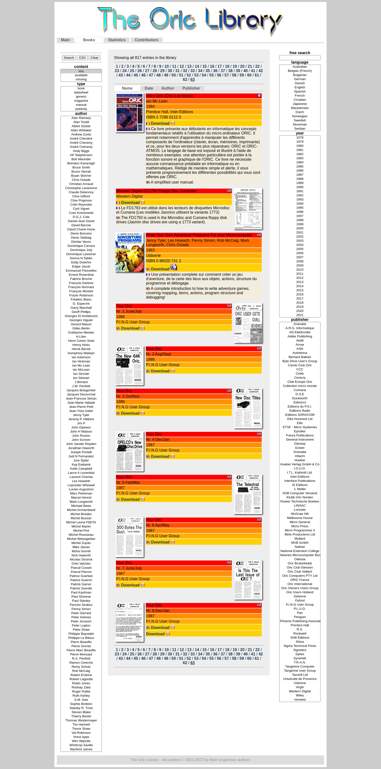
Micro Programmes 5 (299, 530)
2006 (299, 253)
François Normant (81, 287)
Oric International (299, 584)
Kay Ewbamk (81, 465)
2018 (299, 303)
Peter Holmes (81, 617)
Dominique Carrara (81, 246)
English (299, 87)
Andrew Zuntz (81, 135)
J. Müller (299, 489)
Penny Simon (81, 609)
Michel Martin (81, 527)
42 (261, 71)
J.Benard (81, 382)
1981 (299, 150)
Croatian (299, 100)
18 (227, 66)
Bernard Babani (299, 357)
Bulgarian (299, 75)
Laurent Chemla (81, 477)
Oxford (299, 601)
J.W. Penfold (81, 386)
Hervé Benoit (81, 349)
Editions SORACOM (299, 415)
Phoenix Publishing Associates (299, 621)
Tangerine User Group (299, 671)
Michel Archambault (81, 510)
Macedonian (299, 108)
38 (230, 71)
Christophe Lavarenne (81, 188)
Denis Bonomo (81, 234)
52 (189, 75)
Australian (299, 67)
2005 (299, 249)
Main (65, 40)
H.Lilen (81, 337)
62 (185, 79)
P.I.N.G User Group (299, 605)
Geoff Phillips (81, 312)
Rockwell (299, 634)
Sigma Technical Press (299, 646)
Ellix (299, 423)
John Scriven (81, 440)
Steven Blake (81, 712)
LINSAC (299, 506)
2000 (299, 228)
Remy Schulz (81, 667)
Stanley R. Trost (81, 708)
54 (204, 75)
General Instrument (299, 440)
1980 (299, 146)
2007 (299, 257)
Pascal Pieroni (81, 572)
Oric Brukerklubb (299, 563)
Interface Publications (299, 481)
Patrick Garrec (81, 584)
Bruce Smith (81, 168)
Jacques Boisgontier (81, 390)
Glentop (299, 444)
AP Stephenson (81, 155)
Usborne (299, 683)
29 (162, 71)
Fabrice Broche (81, 279)
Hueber (299, 460)
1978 (299, 138)
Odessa (299, 559)
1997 (299, 216)
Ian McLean (81, 370)
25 (132, 71)
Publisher (191, 88)
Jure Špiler (81, 461)
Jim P (81, 423)
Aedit (299, 341)
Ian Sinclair (81, 374)
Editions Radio (299, 411)
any (81, 71)
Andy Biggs (81, 151)
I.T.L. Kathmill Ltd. (299, 473)
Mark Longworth (81, 502)
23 (117, 71)
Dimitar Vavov (81, 242)
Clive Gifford (81, 196)
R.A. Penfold (81, 659)
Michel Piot (81, 531)
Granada (299, 324)
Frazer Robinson (81, 295)
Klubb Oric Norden (299, 497)
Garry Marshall (81, 308)
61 (257, 75)
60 (249, 75)
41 (253, 71)
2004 (299, 245)
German (299, 79)
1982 (299, 154)
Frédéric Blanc (81, 300)
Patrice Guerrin (81, 580)
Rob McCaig (81, 671)
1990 (299, 187)
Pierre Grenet (81, 646)
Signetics (299, 650)
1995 (299, 208)
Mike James (81, 547)
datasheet (81, 93)
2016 (299, 295)
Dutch (299, 112)
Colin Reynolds (81, 205)
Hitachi (299, 456)
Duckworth (299, 398)
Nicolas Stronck (81, 560)
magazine (81, 101)
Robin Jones (81, 683)
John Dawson (81, 428)
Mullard (299, 539)
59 (242, 75)
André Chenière (81, 139)
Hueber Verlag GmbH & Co (299, 464)
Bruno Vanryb (81, 172)
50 (174, 75)
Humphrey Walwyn (81, 353)
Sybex (299, 654)
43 (121, 75)
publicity (81, 109)
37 (223, 71)
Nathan (299, 547)
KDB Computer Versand (299, 493)
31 (177, 71)
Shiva (299, 642)
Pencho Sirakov (81, 605)
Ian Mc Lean (81, 366)
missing (81, 79)
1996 (299, 212)
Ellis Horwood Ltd (299, 419)
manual (81, 105)
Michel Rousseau (81, 535)
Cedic (299, 374)
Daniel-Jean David (81, 221)
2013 (299, 282)
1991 (299, 191)
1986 (299, 171)
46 (143, 75)
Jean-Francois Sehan (81, 399)
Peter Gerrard (81, 613)
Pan (299, 613)
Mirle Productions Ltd (299, 535)
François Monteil (81, 291)
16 (212, 66)
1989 (299, 183)
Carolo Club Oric (299, 365)
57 (227, 75)
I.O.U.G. (299, 469)
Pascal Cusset (81, 568)
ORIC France (299, 580)
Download (163, 123)
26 (140, 71)
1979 (299, 142)
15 (204, 66)
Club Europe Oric (299, 382)
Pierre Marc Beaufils (81, 650)
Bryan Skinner (81, 176)
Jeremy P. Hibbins (81, 419)
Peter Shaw (81, 630)
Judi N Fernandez (81, 456)
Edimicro (299, 403)
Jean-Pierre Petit (81, 407)
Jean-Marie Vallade (81, 403)
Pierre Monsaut (81, 654)
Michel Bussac (81, 518)
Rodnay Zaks (81, 687)
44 (128, 75)
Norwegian (299, 116)
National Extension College (299, 551)
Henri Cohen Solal (81, 341)
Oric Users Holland (299, 592)
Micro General (299, 522)
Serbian (299, 129)
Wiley (299, 696)
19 (235, 66)
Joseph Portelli (81, 452)
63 (192, 79)
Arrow (299, 345)
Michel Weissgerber (81, 539)
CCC (299, 370)
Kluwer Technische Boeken (299, 502)
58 (234, 75)
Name (127, 88)
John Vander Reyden (81, 444)
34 (200, 71)
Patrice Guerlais (81, 576)
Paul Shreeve (81, 597)
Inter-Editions (299, 477)
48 (158, 75)
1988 (299, 179)
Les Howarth (81, 481)
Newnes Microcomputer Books (299, 555)
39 (238, 71)
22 (257, 66)
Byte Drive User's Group (299, 361)
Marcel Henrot (81, 498)
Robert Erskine (81, 675)
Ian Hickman (81, 361)
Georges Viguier (81, 320)
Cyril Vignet (81, 209)
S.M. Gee (81, 700)
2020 (299, 311)
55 (211, 75)
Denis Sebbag (81, 238)
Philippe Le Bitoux (81, 638)
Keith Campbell (81, 469)
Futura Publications (299, 436)
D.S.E (299, 394)
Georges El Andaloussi (81, 316)
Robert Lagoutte (81, 679)
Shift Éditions (299, 638)
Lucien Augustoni (81, 489)
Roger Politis (81, 692)
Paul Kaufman (81, 593)
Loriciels (299, 510)
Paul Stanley (81, 601)
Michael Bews (81, 506)
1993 (299, 200)
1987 (299, 175)
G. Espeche (81, 304)
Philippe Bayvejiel (81, 634)
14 (197, 66)
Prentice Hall (299, 625)
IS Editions (299, 485)
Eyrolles (299, 431)
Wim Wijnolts (81, 741)
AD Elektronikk (299, 332)
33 (192, 71)
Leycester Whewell (81, 485)
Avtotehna (299, 353)
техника (299, 700)
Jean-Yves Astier (81, 411)
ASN (299, 349)
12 (182, 66)
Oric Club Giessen (299, 568)
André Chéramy (81, 147)
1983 (299, 158)
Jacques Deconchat (81, 395)
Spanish (299, 92)
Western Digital (299, 691)
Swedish (299, 120)
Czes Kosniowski (81, 213)
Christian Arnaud (81, 184)
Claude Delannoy (81, 192)
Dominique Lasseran (81, 254)
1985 (299, 167)
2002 (299, 237)
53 (196, 75)
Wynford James (81, 749)
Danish (299, 83)
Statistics (116, 40)
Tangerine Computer (299, 667)
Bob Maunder (81, 159)
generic (81, 97)
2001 (299, 233)
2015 (299, 290)
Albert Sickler (81, 126)
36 (215, 71)
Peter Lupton (81, 626)
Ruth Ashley (81, 696)
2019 (299, 307)
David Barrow (81, 225)
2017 (299, 299)
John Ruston (81, 436)
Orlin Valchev (81, 564)
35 (208, 71)
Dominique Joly (81, 250)
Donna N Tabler (81, 258)
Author (167, 88)
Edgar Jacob (81, 267)
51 (181, 75)
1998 (299, 220)
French (299, 96)
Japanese (299, 104)
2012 (299, 278)
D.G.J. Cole (81, 217)
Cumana (299, 390)
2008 (299, 261)
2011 (299, 274)
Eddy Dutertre (81, 262)
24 (124, 71)
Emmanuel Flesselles (81, 271)
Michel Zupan (81, 543)
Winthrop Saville (81, 745)
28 (155, 71)
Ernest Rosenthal (81, 275)
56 (219, 75)
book (81, 88)
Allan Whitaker (81, 130)
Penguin (299, 617)
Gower (299, 448)
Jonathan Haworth (81, 448)
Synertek (299, 658)
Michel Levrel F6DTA (81, 522)
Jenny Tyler (81, 415)
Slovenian (299, 125)
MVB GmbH (299, 543)
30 (170, 71)
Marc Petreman (81, 494)
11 (174, 66)
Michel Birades (81, 514)
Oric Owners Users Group (299, 588)
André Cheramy (81, 143)
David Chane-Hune (81, 229)
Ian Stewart (81, 378)
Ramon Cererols (81, 663)
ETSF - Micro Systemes (299, 427)
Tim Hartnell (81, 725)
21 (250, 66)
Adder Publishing (299, 336)
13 (189, 66)
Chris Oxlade (81, 180)
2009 (299, 266)
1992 (299, 195)
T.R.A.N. (299, 662)
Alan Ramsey (81, 118)
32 (185, 71)
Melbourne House (299, 518)
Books (89, 40)
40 (245, 71)
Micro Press (299, 526)
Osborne (299, 596)
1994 (299, 204)
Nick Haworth (81, 555)
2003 (299, 241)
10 (167, 66)
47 (151, 75)
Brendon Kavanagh (81, 163)
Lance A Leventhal (81, 473)
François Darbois (81, 283)
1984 (299, 162)
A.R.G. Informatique (299, 328)
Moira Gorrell (81, 551)
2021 (299, 315)
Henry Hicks (81, 345)
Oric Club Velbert (299, 572)
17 (219, 66)
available (81, 75)
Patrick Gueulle (81, 588)
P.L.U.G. (299, 609)
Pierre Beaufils (81, 642)
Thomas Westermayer (81, 721)
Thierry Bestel (81, 716)
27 (147, 71)
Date (149, 88)
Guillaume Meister (81, 333)
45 (136, 75)
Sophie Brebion (81, 704)
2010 (299, 270)
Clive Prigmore (81, 201)
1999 (299, 224)
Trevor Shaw (81, 729)
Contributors (146, 40)
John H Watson (81, 432)
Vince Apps (81, 737)
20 (242, 66)
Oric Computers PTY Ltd (299, 576)
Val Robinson (81, 733)
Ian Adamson (81, 357)
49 (166, 75)
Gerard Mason (81, 324)
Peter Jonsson (81, 621)
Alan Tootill (81, 122)
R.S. (299, 629)
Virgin (299, 687)
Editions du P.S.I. (299, 407)
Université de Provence (299, 679)
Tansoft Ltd (299, 675)
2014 (299, 286)
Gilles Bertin (81, 328)
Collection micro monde (299, 386)
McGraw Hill (299, 514)
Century (299, 378)
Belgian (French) (299, 71)
